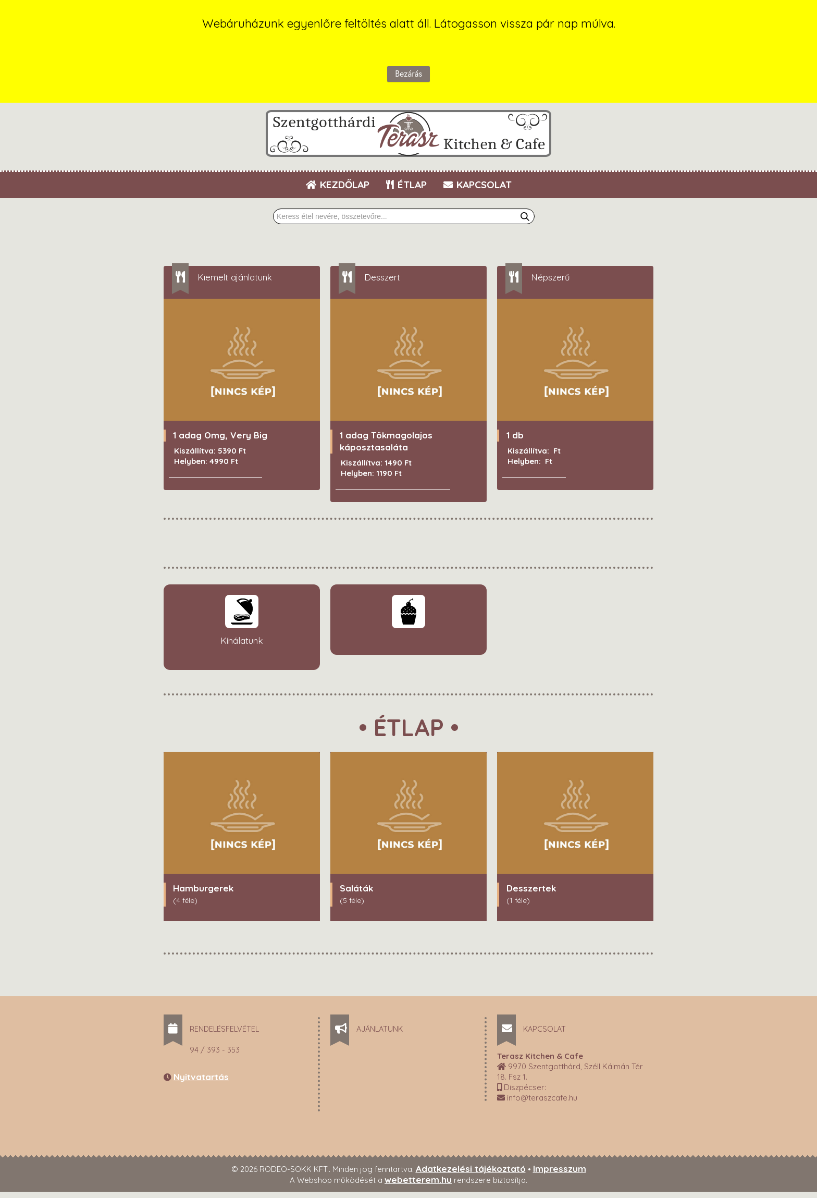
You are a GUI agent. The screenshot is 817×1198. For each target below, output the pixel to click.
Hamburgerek (203, 888)
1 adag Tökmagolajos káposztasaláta (386, 441)
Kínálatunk (241, 640)
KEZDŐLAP (337, 184)
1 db (515, 435)
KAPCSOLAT (477, 184)
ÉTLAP (407, 184)
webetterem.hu (418, 1180)
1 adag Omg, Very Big (220, 435)
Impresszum (559, 1169)
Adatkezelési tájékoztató (471, 1169)
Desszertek (531, 888)
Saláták (356, 888)
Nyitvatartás (201, 1077)
